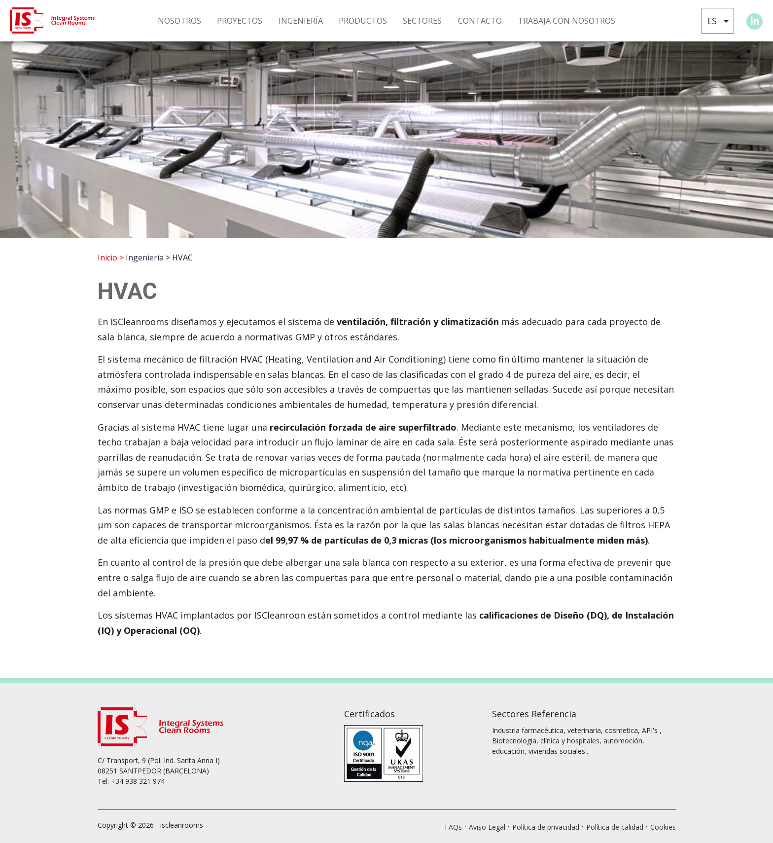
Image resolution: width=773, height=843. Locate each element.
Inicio (107, 257)
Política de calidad (614, 827)
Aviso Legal (487, 827)
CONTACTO (480, 20)
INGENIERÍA (301, 20)
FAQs (453, 827)
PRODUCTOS (363, 20)
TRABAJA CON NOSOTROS (566, 20)
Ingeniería (145, 257)
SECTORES (422, 20)
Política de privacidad (545, 827)
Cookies (663, 827)
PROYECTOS (239, 20)
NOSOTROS (179, 20)
